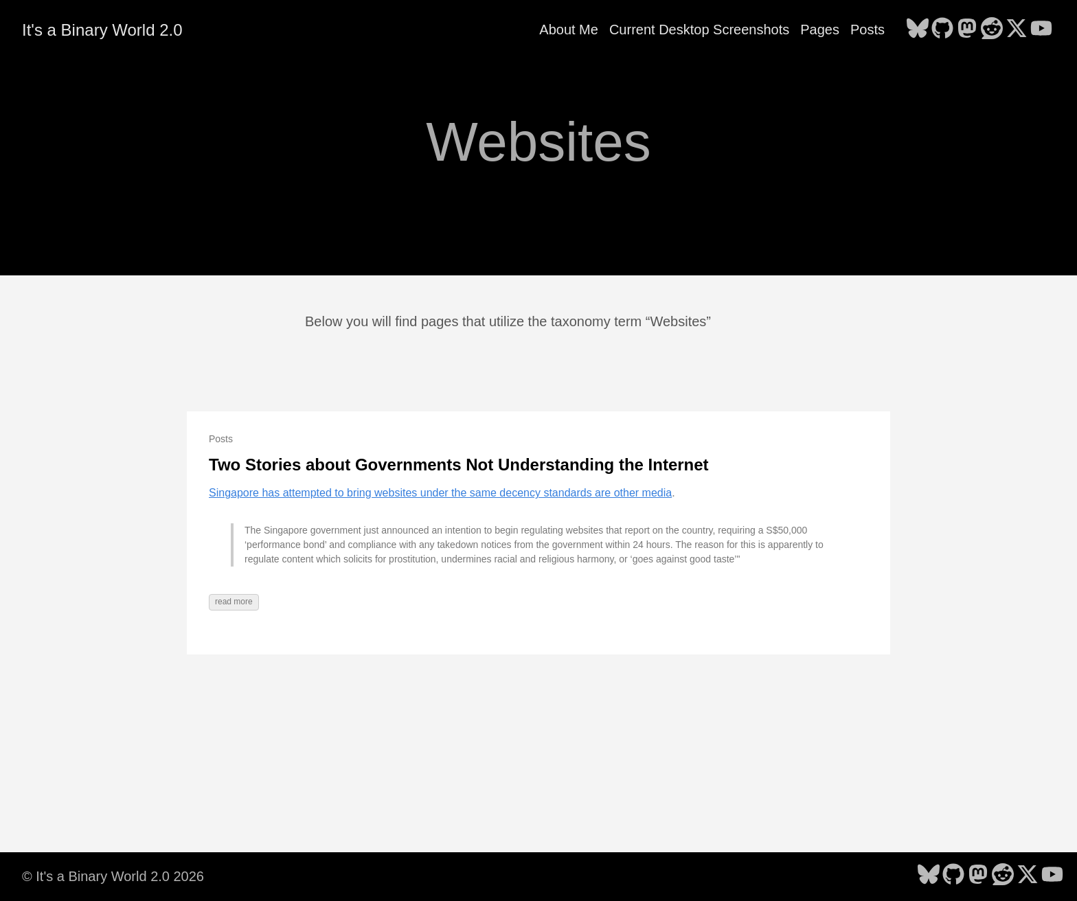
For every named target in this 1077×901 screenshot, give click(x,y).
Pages (819, 29)
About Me (568, 29)
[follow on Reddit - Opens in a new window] (992, 29)
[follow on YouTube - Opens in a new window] (1041, 29)
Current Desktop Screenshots (699, 29)
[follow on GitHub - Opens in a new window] (942, 29)
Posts (867, 29)
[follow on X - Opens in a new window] (1017, 29)
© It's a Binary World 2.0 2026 (113, 876)
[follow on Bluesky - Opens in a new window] (918, 29)
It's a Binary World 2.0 (102, 30)
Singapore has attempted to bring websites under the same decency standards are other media (440, 493)
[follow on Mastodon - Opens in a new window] (967, 29)
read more (234, 601)
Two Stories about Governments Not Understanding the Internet (459, 464)
